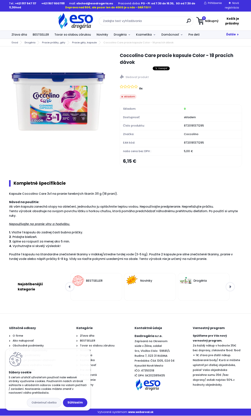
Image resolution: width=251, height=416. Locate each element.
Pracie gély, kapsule (84, 42)
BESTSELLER (41, 35)
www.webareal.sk (140, 412)
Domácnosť (170, 35)
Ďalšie (231, 34)
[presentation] (69, 287)
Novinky (102, 35)
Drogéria (120, 35)
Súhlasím (75, 402)
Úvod (15, 42)
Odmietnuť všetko (44, 402)
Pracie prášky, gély (53, 42)
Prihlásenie (215, 3)
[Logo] (32, 21)
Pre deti (194, 35)
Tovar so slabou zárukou (72, 35)
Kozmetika (144, 35)
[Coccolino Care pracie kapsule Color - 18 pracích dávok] (58, 101)
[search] (162, 22)
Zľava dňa (19, 35)
